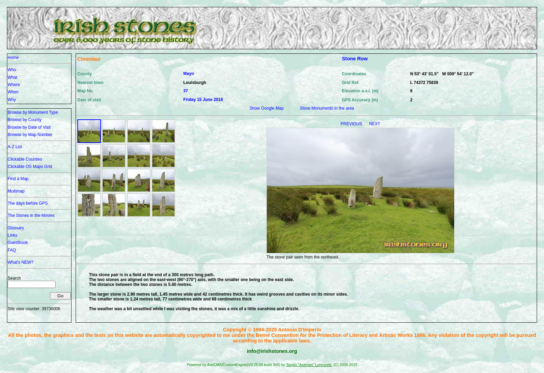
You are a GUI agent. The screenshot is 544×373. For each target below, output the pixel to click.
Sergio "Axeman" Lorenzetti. (309, 365)
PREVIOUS (352, 123)
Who (12, 69)
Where (14, 84)
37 (185, 90)
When (13, 92)
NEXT (374, 123)
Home (13, 57)
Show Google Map (266, 108)
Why (12, 99)
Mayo (188, 73)
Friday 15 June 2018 (203, 99)
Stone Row (355, 58)
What (12, 77)
